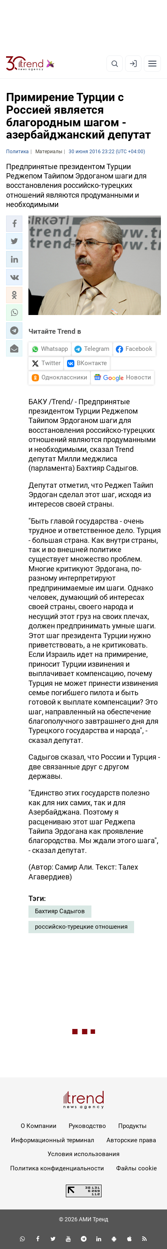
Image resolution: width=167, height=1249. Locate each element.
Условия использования (83, 1154)
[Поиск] (114, 63)
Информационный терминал (52, 1140)
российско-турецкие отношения (81, 926)
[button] (14, 223)
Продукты (132, 1126)
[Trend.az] (30, 63)
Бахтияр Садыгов (60, 911)
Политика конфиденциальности (57, 1168)
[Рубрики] (152, 63)
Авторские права (131, 1140)
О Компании (38, 1126)
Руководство (87, 1126)
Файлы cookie (136, 1168)
